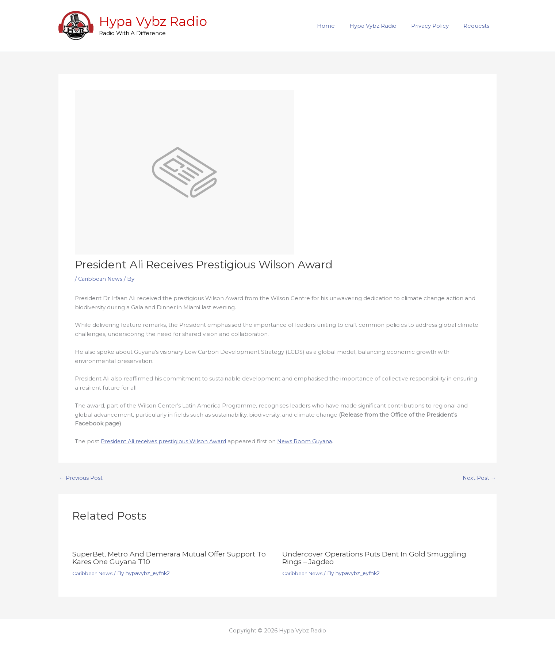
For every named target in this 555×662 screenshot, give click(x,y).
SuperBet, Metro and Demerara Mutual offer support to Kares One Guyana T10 (168, 558)
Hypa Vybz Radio (153, 21)
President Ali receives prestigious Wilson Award (166, 441)
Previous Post (81, 478)
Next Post (479, 478)
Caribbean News (101, 278)
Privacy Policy (435, 25)
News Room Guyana (310, 441)
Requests (478, 25)
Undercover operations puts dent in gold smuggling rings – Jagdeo (378, 558)
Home (339, 25)
